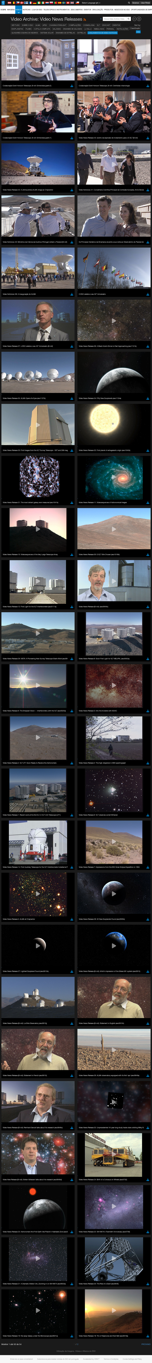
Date (138, 32)
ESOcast (106, 25)
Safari (10, 382)
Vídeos (18, 11)
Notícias (27, 10)
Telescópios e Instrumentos (56, 10)
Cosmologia (89, 25)
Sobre (3, 10)
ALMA (38, 25)
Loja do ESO (37, 10)
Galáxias (57, 29)
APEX (45, 25)
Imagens (11, 10)
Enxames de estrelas (65, 33)
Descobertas (77, 10)
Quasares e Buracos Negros (25, 33)
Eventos (87, 10)
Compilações (75, 25)
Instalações (122, 29)
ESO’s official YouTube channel (65, 323)
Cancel (22, 423)
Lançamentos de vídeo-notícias (102, 33)
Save (9, 423)
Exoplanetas (17, 29)
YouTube (6, 323)
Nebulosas (99, 29)
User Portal (145, 3)
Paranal (110, 29)
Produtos (108, 10)
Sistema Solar (46, 33)
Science (135, 3)
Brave (10, 372)
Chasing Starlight (57, 25)
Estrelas (81, 33)
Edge (10, 377)
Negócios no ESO (122, 10)
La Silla (88, 29)
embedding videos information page (42, 328)
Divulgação (97, 10)
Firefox (10, 379)
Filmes (28, 29)
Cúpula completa (42, 29)
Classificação (135, 28)
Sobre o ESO (27, 25)
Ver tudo (16, 25)
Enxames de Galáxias (72, 29)
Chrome (11, 374)
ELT (98, 25)
